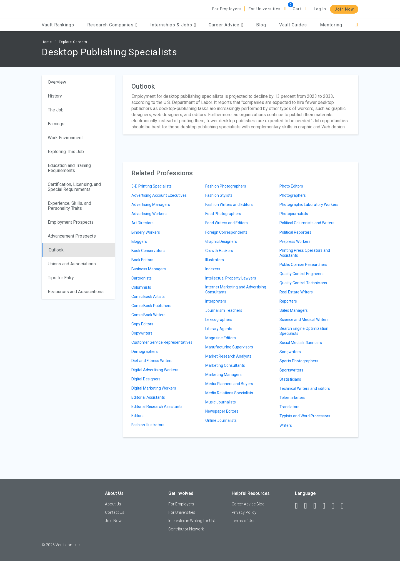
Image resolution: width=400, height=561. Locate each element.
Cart (297, 9)
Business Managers (148, 269)
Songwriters (290, 352)
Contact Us (114, 512)
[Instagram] (326, 506)
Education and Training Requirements (69, 168)
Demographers (144, 351)
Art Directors (142, 223)
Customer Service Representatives (161, 342)
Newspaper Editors (221, 411)
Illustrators (214, 260)
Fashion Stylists (218, 195)
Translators (289, 407)
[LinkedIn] (308, 506)
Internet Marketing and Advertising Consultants (235, 289)
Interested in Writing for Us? (192, 520)
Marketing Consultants (225, 365)
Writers (285, 425)
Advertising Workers (149, 213)
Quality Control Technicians (303, 283)
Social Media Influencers (300, 342)
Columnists (141, 287)
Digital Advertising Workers (154, 370)
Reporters (288, 301)
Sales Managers (293, 310)
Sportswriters (291, 370)
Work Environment (65, 137)
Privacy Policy (244, 512)
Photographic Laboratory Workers (308, 204)
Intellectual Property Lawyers (230, 278)
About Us (113, 504)
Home (47, 42)
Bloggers (139, 241)
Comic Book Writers (148, 315)
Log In (320, 9)
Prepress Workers (295, 241)
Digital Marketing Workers (153, 388)
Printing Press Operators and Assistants (304, 253)
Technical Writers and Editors (304, 388)
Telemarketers (292, 397)
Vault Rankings (58, 25)
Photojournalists (293, 213)
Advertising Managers (150, 204)
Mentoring (331, 25)
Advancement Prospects (72, 236)
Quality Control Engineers (301, 273)
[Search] (356, 25)
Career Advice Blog (248, 504)
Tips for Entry (61, 277)
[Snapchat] (345, 506)
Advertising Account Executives (159, 195)
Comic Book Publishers (151, 305)
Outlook (56, 250)
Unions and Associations (72, 263)
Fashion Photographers (225, 186)
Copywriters (141, 333)
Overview (57, 82)
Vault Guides (293, 25)
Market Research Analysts (228, 356)
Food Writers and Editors (226, 223)
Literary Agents (218, 328)
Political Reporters (295, 232)
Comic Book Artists (148, 296)
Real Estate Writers (296, 292)
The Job (56, 110)
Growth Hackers (219, 250)
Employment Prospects (71, 222)
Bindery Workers (145, 232)
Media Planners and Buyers (229, 384)
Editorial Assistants (148, 397)
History (55, 96)
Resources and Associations (76, 291)
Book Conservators (148, 250)
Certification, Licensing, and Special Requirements (74, 187)
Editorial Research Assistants (156, 406)
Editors (137, 415)
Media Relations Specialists (229, 393)
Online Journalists (221, 420)
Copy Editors (142, 324)
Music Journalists (220, 402)
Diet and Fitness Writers (151, 360)
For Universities (265, 9)
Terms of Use (243, 520)
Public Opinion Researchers (303, 264)
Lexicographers (218, 319)
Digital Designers (146, 379)
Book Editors (142, 260)
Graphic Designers (221, 241)
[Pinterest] (335, 506)
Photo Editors (291, 186)
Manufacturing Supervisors (229, 347)
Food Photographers (223, 213)
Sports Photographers (298, 361)
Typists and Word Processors (304, 416)
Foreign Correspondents (226, 232)
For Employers (227, 9)
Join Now (344, 9)
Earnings (56, 123)
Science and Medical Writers (304, 319)
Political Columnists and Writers (306, 223)
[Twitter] (317, 506)
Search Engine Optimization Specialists (303, 331)
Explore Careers (73, 42)
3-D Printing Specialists (151, 186)
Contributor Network (186, 529)
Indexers (212, 269)
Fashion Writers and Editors (229, 204)
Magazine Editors (220, 338)
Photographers (292, 195)
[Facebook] (299, 506)
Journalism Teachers (223, 310)
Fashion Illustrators (147, 425)
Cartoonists (141, 278)
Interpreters (215, 301)
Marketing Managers (223, 374)
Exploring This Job (66, 151)
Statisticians (290, 379)
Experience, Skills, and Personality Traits (69, 206)
